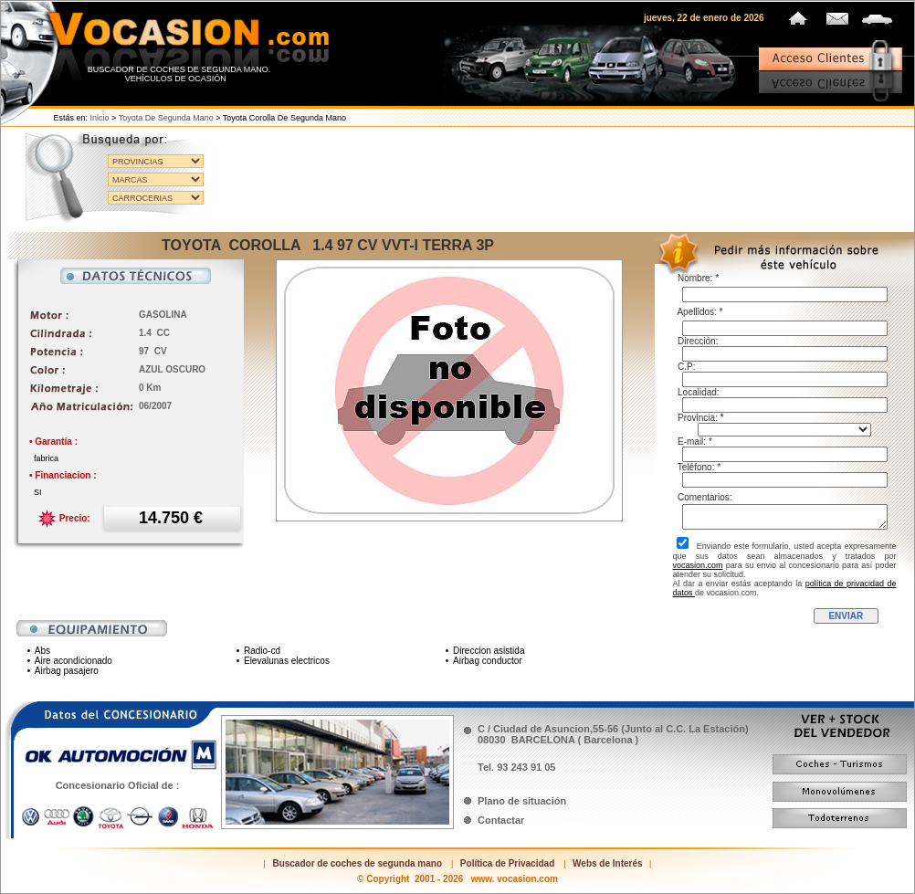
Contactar (501, 820)
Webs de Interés (608, 863)
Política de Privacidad (507, 863)
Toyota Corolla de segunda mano (284, 117)
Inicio (100, 117)
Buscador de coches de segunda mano (357, 863)
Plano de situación (522, 800)
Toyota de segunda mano (166, 117)
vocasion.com (698, 565)
